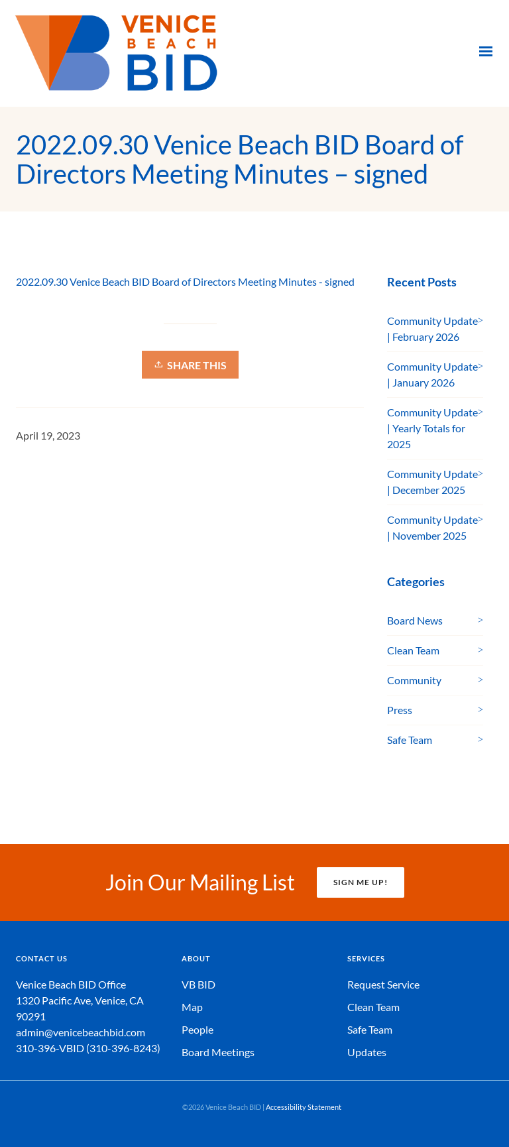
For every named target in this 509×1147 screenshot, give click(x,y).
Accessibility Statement (303, 1107)
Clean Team (413, 650)
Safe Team (409, 739)
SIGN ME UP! (360, 882)
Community (414, 680)
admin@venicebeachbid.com (80, 1032)
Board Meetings (218, 1052)
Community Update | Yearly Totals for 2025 (432, 428)
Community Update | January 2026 (432, 374)
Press (399, 709)
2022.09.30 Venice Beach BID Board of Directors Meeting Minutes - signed (185, 281)
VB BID (198, 984)
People (197, 1029)
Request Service (383, 984)
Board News (415, 620)
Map (192, 1006)
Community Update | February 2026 (432, 328)
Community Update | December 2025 (432, 481)
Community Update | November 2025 (432, 527)
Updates (366, 1052)
